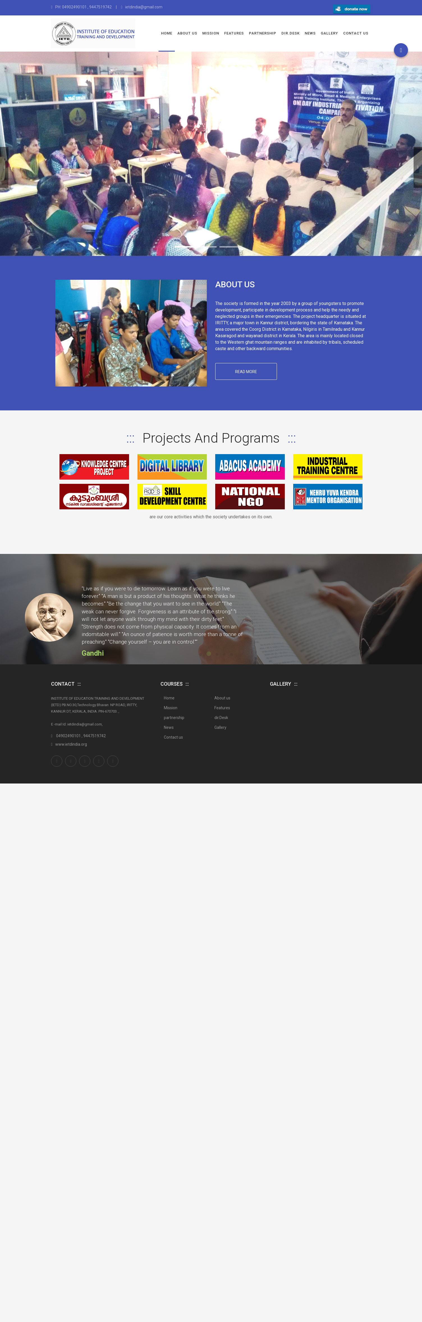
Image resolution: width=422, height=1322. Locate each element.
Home (166, 33)
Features (234, 33)
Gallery (329, 33)
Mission (210, 33)
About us (187, 33)
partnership (262, 33)
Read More (247, 374)
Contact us (355, 33)
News (310, 33)
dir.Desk (290, 33)
